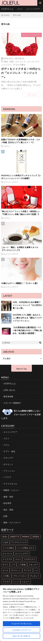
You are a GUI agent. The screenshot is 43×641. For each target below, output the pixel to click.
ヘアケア (7, 477)
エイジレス (20, 61)
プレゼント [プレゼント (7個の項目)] (34, 576)
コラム (6, 445)
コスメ (20, 9)
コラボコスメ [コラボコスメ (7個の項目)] (29, 559)
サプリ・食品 (9, 451)
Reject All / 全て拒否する (21, 636)
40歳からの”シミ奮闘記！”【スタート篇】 (19, 283)
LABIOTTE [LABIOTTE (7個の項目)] (14, 536)
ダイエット (8, 464)
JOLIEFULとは (7, 9)
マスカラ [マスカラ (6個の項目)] (6, 581)
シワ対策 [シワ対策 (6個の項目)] (22, 564)
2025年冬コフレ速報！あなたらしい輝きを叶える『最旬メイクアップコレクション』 (27, 318)
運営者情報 (8, 396)
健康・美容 (8, 496)
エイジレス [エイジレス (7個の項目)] (7, 553)
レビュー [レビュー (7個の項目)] (26, 581)
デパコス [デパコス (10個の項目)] (28, 570)
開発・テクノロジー (12, 522)
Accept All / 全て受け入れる (22, 624)
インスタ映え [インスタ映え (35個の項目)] (8, 548)
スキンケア (8, 458)
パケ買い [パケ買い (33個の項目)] (6, 576)
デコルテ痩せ (19, 64)
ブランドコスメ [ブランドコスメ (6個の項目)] (20, 576)
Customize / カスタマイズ (21, 630)
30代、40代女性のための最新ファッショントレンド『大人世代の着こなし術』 (27, 305)
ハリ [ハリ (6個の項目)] (36, 570)
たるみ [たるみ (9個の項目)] (5, 542)
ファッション (9, 471)
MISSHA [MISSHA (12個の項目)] (25, 536)
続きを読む (32, 94)
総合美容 (7, 503)
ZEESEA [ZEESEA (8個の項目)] (35, 536)
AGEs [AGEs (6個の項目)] (4, 536)
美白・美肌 (8, 509)
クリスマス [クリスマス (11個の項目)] (7, 559)
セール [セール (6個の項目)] (5, 570)
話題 (5, 516)
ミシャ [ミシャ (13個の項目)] (16, 581)
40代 (6, 61)
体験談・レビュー (11, 490)
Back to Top (22, 368)
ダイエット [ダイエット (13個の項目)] (16, 570)
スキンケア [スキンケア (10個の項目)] (33, 564)
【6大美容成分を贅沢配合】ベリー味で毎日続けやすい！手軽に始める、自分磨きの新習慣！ (27, 330)
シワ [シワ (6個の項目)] (13, 564)
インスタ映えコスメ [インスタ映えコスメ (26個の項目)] (26, 548)
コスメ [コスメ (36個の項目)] (18, 559)
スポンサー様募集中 (12, 403)
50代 (12, 61)
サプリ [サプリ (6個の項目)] (5, 564)
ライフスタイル (10, 484)
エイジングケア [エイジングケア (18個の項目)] (22, 553)
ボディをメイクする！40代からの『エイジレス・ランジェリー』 (21, 72)
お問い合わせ (9, 390)
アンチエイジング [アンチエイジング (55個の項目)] (19, 542)
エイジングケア (33, 9)
